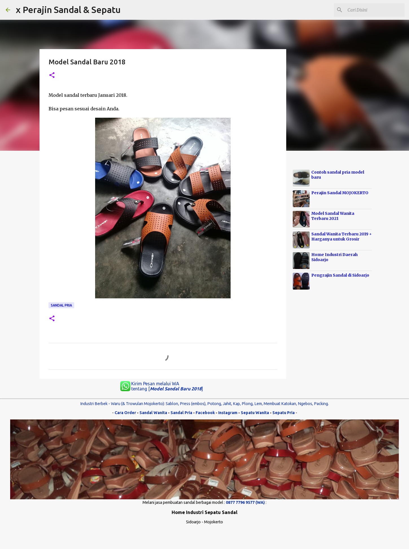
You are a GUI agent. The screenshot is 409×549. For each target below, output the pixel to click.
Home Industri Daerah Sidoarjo (334, 257)
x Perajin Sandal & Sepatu (68, 10)
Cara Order (125, 412)
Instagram (227, 412)
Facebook (205, 412)
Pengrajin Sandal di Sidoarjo (340, 275)
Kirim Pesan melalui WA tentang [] (167, 386)
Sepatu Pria (283, 412)
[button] (52, 75)
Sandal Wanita (153, 412)
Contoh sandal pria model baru (337, 175)
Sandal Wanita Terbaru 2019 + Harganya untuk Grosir (341, 236)
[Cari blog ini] (374, 10)
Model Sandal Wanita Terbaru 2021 (332, 216)
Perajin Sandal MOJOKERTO (339, 192)
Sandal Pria (61, 305)
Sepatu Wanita (255, 412)
